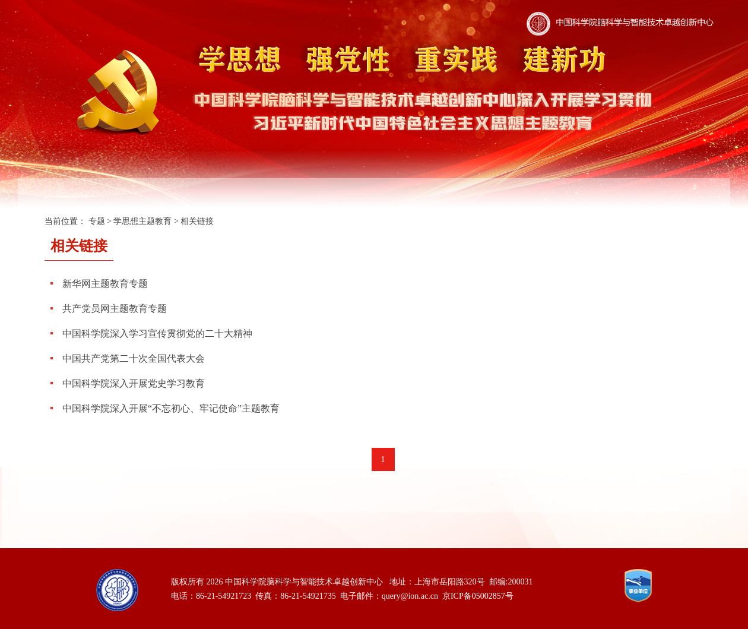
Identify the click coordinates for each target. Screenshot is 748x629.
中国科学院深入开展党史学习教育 (133, 383)
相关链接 (197, 221)
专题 (96, 221)
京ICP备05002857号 (478, 596)
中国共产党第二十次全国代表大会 (133, 358)
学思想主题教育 (142, 221)
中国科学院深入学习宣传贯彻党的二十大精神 (157, 333)
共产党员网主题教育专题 (114, 309)
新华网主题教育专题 (105, 284)
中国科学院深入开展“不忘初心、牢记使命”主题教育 (171, 408)
